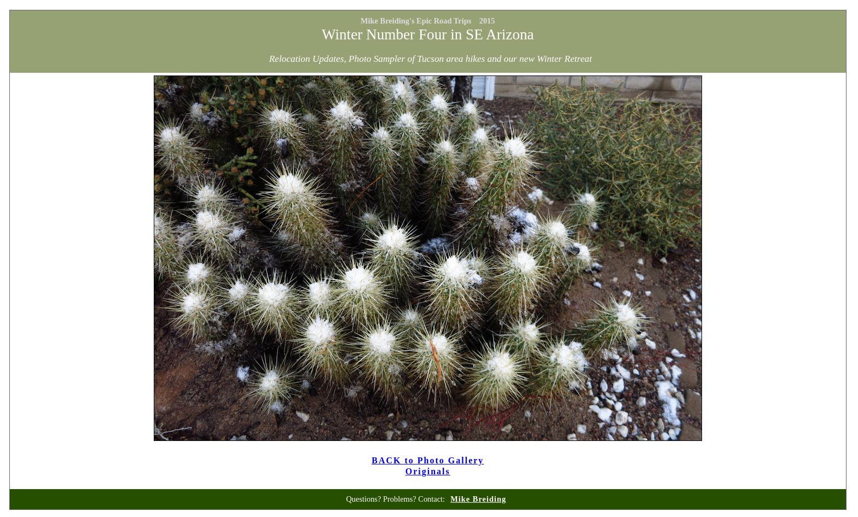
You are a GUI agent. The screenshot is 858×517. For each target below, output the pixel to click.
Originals (427, 471)
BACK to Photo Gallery (428, 460)
